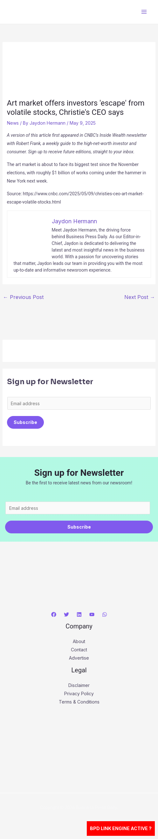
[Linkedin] (79, 614)
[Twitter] (66, 614)
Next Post (139, 297)
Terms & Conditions (79, 701)
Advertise (79, 658)
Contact (79, 649)
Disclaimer (79, 685)
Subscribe (25, 422)
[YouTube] (91, 614)
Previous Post (23, 297)
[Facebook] (53, 614)
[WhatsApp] (104, 614)
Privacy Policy (79, 693)
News (13, 123)
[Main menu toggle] (143, 11)
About (79, 641)
